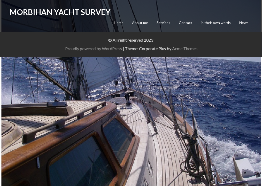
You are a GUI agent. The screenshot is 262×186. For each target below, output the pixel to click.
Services (163, 22)
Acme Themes (192, 48)
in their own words (216, 22)
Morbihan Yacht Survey (60, 12)
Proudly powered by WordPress (101, 48)
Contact (185, 22)
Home (119, 22)
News (244, 22)
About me (140, 22)
